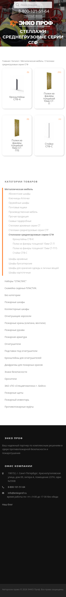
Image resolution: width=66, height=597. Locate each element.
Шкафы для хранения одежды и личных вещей (34, 268)
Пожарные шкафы (15, 302)
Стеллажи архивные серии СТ (24, 225)
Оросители (11, 378)
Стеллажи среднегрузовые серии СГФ (31, 234)
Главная (6, 61)
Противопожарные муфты (19, 406)
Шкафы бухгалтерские (20, 263)
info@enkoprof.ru (17, 492)
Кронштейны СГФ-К (23, 239)
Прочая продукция (19, 216)
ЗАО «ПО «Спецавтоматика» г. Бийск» (25, 385)
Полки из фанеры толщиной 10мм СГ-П (34, 243)
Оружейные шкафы (19, 202)
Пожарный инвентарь (17, 399)
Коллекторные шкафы (17, 309)
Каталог (15, 61)
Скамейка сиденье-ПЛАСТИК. (21, 288)
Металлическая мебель (32, 61)
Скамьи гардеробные (20, 221)
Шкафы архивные (18, 258)
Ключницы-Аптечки (19, 198)
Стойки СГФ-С (20, 252)
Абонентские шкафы (19, 193)
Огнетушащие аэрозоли (18, 316)
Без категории (12, 295)
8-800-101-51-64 (33, 11)
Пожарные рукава (15, 330)
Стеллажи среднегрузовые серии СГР (28, 230)
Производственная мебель (23, 211)
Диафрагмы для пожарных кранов (24, 364)
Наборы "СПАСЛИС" (15, 281)
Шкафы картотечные (20, 272)
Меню (62, 10)
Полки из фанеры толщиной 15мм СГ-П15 (35, 248)
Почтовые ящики (18, 207)
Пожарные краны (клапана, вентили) (25, 323)
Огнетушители (13, 343)
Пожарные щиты (14, 392)
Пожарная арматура (16, 336)
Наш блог (7, 504)
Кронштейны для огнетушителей (23, 357)
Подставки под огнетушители (21, 350)
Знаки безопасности (16, 371)
